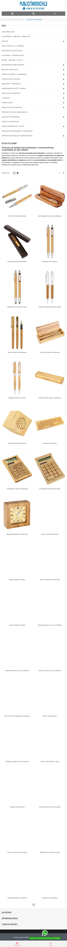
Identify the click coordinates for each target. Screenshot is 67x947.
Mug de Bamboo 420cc (17, 580)
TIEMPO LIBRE (7, 102)
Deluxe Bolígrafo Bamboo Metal (50, 307)
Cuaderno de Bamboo (49, 898)
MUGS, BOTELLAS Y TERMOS (13, 46)
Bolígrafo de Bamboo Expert (50, 852)
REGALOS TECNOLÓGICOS (12, 107)
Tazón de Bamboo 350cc (50, 534)
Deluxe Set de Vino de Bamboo (50, 670)
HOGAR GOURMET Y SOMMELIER (14, 74)
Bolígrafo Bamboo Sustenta (17, 898)
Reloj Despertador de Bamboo (17, 534)
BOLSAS (5, 41)
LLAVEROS (6, 98)
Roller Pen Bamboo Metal (17, 216)
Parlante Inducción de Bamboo (50, 807)
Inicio (4, 26)
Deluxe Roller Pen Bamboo (17, 352)
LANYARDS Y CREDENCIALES (13, 55)
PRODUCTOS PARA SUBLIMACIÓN (14, 112)
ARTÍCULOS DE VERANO (11, 79)
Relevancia (6, 173)
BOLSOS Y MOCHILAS (10, 69)
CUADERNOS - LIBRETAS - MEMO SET (16, 36)
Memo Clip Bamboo (50, 716)
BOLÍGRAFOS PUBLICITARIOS (13, 65)
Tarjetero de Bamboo (17, 807)
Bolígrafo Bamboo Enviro (17, 398)
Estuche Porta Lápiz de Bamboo (49, 398)
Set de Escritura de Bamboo (50, 352)
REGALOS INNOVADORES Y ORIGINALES (17, 131)
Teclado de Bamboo (50, 443)
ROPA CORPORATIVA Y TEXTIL (13, 126)
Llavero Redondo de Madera (17, 852)
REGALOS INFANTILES (10, 121)
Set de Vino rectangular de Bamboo (17, 716)
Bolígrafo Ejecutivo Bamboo (17, 261)
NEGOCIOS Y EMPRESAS (11, 84)
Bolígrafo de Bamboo (49, 261)
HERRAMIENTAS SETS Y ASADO (14, 88)
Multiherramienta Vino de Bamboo (17, 670)
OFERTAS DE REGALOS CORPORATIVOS (17, 136)
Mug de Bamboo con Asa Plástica (50, 625)
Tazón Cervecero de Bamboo (50, 580)
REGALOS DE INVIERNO (11, 117)
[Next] (63, 173)
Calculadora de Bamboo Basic (49, 489)
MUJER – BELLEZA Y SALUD (12, 60)
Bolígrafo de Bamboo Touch (17, 307)
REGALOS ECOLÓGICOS (11, 93)
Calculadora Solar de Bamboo (17, 489)
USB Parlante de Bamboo (17, 443)
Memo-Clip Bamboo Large (50, 761)
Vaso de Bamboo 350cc (17, 625)
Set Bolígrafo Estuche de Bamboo (50, 216)
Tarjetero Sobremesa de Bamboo (17, 761)
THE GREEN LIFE (8, 32)
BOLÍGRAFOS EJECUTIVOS (12, 51)
